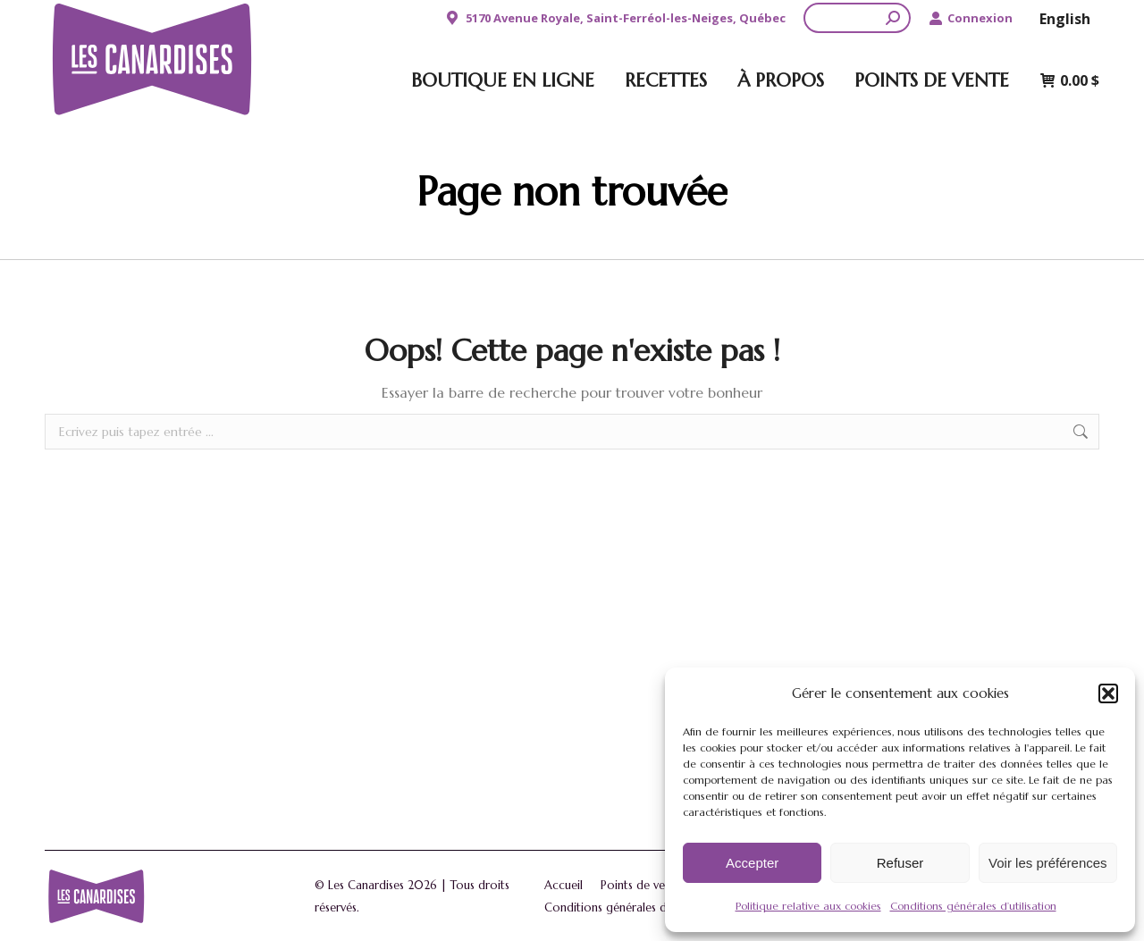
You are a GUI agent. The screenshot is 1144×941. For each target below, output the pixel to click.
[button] (1108, 693)
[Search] (857, 18)
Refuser (900, 862)
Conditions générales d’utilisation (973, 905)
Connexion (971, 18)
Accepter (752, 862)
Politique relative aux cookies (808, 905)
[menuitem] (1064, 18)
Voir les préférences (1047, 862)
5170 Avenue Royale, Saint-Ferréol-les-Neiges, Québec (614, 18)
